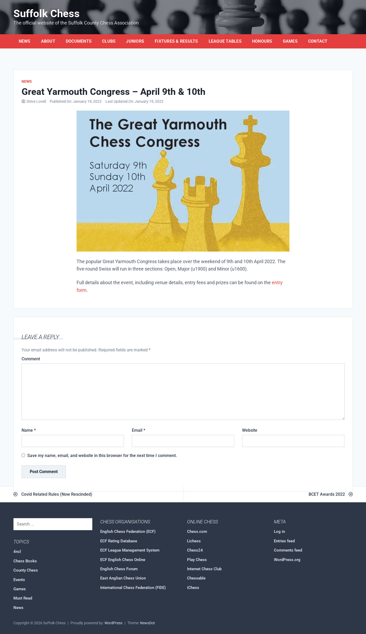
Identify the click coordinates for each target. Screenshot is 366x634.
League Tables (225, 41)
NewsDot (147, 623)
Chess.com (197, 531)
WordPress (113, 623)
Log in (279, 531)
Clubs (109, 41)
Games (290, 41)
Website (249, 430)
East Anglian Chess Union (123, 578)
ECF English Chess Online (122, 559)
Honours (262, 41)
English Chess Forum (119, 569)
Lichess (194, 541)
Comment (31, 358)
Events (19, 579)
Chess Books (25, 561)
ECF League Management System (129, 550)
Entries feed (284, 541)
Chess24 (195, 550)
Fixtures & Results (176, 41)
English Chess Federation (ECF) (128, 531)
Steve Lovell (36, 101)
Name (29, 430)
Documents (79, 41)
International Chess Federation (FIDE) (133, 587)
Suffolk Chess (46, 13)
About (48, 41)
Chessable (196, 578)
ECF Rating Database (118, 541)
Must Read (22, 598)
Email (138, 430)
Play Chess (197, 559)
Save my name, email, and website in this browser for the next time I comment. (102, 455)
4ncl (17, 551)
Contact (318, 41)
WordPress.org (287, 559)
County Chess (25, 570)
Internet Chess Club (204, 569)
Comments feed (288, 550)
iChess (193, 587)
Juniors (135, 41)
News (25, 41)
